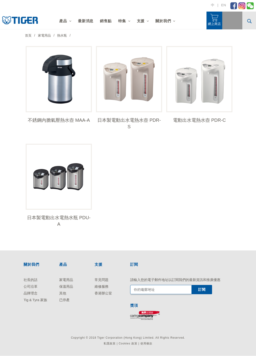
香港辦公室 (103, 293)
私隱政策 (110, 343)
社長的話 (30, 280)
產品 (63, 21)
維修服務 (101, 286)
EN (223, 5)
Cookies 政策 (128, 343)
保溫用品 (66, 286)
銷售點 (105, 21)
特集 (122, 21)
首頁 (28, 35)
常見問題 (101, 280)
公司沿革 (30, 286)
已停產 (64, 300)
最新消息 (85, 21)
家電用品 (66, 280)
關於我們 (163, 21)
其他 (62, 293)
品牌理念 (30, 293)
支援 (141, 21)
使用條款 (146, 343)
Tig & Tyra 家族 (35, 300)
